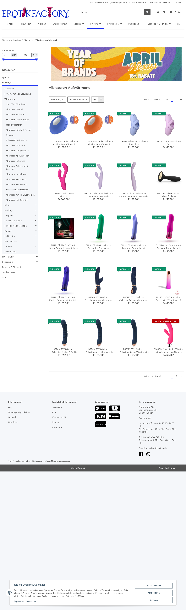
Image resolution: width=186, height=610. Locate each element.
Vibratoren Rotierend (15, 161)
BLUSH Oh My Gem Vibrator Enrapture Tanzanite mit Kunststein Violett (134, 247)
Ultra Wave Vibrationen (16, 104)
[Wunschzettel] (164, 12)
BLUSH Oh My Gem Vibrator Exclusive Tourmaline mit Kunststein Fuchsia (168, 247)
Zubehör (8, 246)
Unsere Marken (60, 23)
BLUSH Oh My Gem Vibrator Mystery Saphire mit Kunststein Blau (64, 299)
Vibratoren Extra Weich (16, 184)
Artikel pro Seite (77, 99)
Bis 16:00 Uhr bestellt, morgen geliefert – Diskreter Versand (118, 2)
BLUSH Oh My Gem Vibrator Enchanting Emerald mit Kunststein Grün (99, 247)
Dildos (7, 205)
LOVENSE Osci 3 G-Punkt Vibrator (64, 195)
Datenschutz (57, 407)
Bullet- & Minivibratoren (17, 140)
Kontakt (178, 2)
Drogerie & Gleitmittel (12, 267)
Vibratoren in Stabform (16, 174)
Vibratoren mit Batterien (17, 200)
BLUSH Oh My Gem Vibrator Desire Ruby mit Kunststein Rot (64, 246)
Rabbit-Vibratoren (14, 124)
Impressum (57, 427)
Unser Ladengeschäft (160, 2)
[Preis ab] (6, 55)
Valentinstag (10, 251)
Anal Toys (8, 210)
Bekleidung (7, 262)
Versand (12, 417)
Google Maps (145, 418)
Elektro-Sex (9, 236)
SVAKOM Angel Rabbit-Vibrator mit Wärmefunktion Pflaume (168, 350)
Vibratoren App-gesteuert (17, 155)
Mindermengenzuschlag (60, 461)
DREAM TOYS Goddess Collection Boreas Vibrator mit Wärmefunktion (134, 350)
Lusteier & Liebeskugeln (15, 225)
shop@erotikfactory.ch (156, 448)
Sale (4, 277)
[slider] (3, 59)
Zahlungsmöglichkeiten (19, 412)
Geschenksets (10, 241)
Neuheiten (26, 23)
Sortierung (56, 99)
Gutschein (9, 88)
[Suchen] (111, 12)
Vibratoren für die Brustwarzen (20, 194)
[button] (158, 12)
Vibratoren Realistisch (16, 179)
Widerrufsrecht (59, 417)
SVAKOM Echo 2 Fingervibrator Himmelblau (133, 142)
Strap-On (8, 215)
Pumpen (8, 231)
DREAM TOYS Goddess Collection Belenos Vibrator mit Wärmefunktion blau (133, 299)
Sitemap (55, 422)
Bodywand (10, 135)
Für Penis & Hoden (13, 220)
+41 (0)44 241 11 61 (156, 437)
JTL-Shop (171, 468)
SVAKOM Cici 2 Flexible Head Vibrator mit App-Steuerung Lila (134, 195)
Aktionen (42, 23)
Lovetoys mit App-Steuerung (17, 93)
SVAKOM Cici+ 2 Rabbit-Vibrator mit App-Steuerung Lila (99, 195)
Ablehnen (154, 600)
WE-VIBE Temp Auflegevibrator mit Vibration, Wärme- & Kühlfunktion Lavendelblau (64, 143)
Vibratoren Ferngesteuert (17, 150)
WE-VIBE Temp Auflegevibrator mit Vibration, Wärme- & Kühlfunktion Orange (99, 143)
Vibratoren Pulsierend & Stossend (17, 167)
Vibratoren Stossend (15, 114)
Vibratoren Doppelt (14, 109)
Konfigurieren (154, 593)
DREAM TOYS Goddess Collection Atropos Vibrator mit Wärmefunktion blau (99, 299)
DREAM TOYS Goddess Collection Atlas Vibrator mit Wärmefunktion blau (99, 350)
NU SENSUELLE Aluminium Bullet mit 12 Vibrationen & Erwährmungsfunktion (168, 299)
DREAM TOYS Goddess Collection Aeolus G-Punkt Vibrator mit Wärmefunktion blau (64, 350)
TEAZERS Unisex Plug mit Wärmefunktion (168, 195)
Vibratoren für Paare (15, 145)
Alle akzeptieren (154, 585)
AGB (54, 412)
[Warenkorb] (175, 12)
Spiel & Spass (8, 272)
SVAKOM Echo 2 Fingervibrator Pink (168, 142)
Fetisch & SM (8, 256)
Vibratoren (9, 99)
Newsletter (13, 422)
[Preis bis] (27, 55)
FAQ (10, 407)
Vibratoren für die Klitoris (17, 119)
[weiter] (181, 99)
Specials (6, 77)
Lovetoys (6, 82)
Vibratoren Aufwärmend (17, 189)
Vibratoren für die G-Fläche (18, 130)
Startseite (10, 23)
